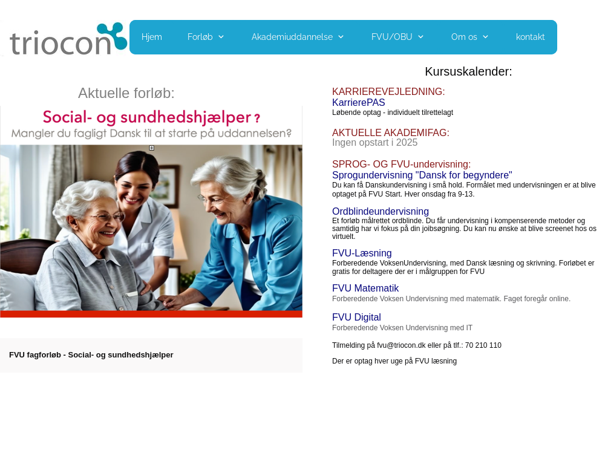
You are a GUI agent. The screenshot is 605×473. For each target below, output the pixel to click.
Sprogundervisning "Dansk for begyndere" (422, 175)
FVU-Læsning (362, 253)
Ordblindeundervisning (380, 211)
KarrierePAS (358, 102)
